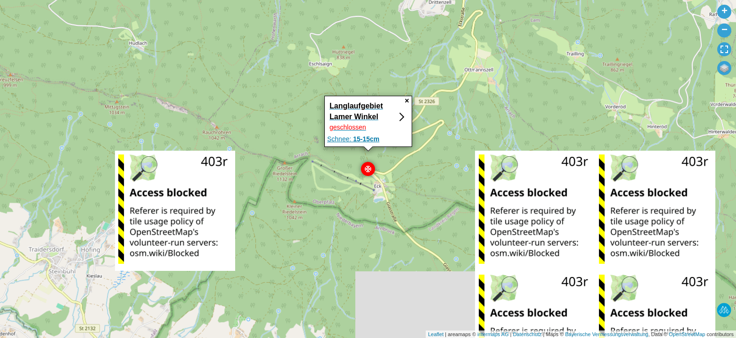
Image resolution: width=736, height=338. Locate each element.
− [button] (724, 30)
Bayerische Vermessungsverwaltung (606, 334)
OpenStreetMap (687, 334)
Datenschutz (527, 334)
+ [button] (724, 12)
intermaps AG (493, 334)
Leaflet (436, 334)
